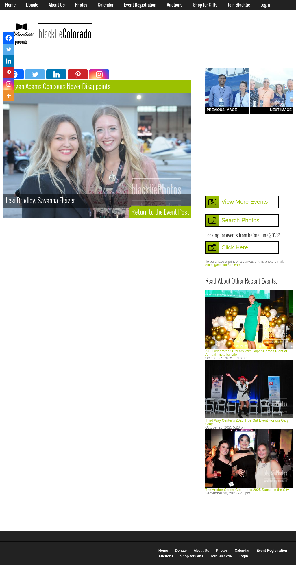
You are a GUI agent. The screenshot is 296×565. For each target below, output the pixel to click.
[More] (8, 95)
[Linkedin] (56, 74)
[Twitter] (35, 74)
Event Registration (140, 5)
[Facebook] (8, 38)
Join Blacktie (239, 5)
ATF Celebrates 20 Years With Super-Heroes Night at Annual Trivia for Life (246, 353)
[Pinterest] (78, 74)
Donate (32, 5)
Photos (81, 5)
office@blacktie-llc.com (223, 265)
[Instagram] (99, 74)
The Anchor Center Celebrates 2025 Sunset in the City (247, 490)
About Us (57, 5)
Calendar (106, 5)
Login (265, 5)
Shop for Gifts (205, 5)
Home (10, 5)
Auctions (174, 5)
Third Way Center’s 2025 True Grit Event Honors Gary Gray (246, 422)
